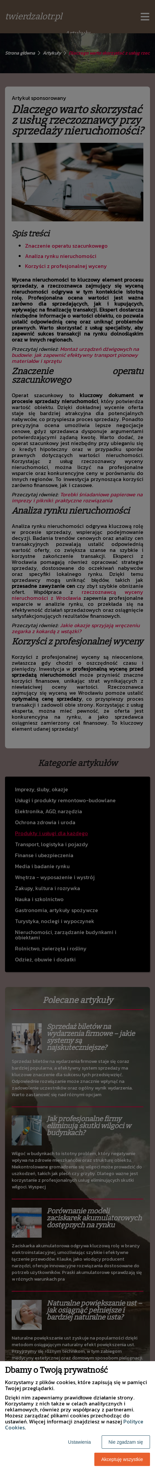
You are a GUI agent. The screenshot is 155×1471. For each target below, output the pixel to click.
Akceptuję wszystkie (122, 1459)
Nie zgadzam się (126, 1442)
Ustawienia (79, 1442)
